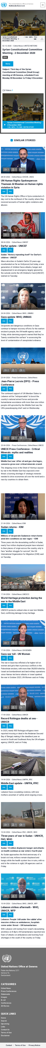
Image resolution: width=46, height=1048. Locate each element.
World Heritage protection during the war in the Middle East (21, 600)
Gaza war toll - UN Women (15, 654)
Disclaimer (5, 1036)
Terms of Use (6, 1033)
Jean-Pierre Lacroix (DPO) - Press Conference (20, 383)
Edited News (6, 988)
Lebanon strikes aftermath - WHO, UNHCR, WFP (20, 909)
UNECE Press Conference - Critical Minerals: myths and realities (20, 451)
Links (3, 1027)
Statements (5, 994)
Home (3, 1018)
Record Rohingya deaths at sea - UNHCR (19, 720)
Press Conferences (8, 991)
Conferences (6, 1003)
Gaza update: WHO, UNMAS (16, 317)
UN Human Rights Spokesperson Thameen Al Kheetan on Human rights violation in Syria (22, 184)
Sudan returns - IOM (12, 527)
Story (7, 64)
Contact (9, 1045)
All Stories (5, 1006)
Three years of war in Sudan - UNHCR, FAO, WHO (22, 837)
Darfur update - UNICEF (14, 245)
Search (4, 1021)
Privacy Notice (34, 1045)
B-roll (3, 1000)
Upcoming (5, 1024)
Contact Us (5, 1030)
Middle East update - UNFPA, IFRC (20, 783)
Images (4, 997)
